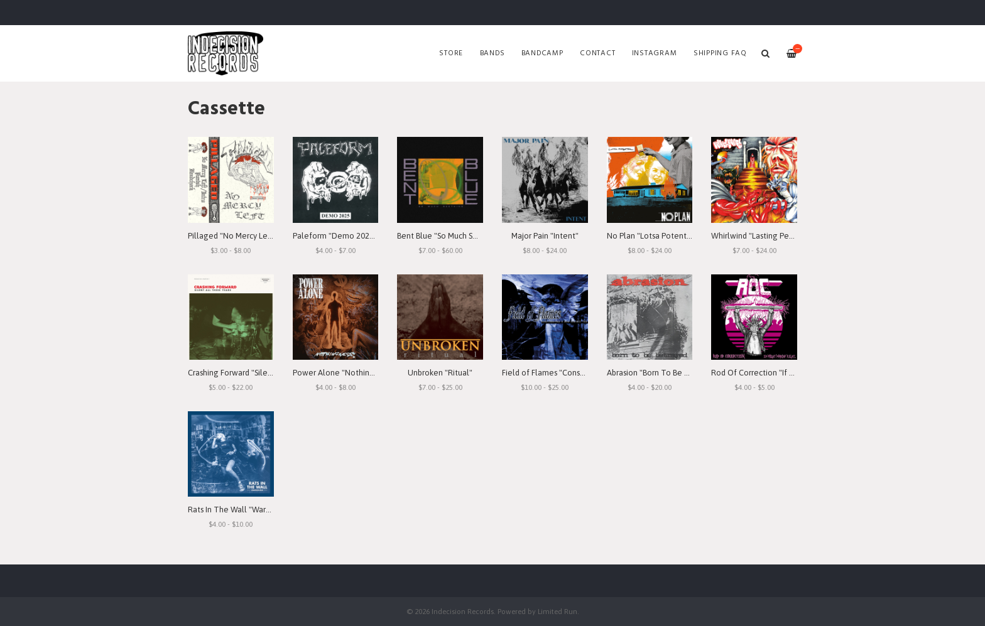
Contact (597, 53)
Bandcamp (542, 53)
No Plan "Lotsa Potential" (653, 235)
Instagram (654, 53)
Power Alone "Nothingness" (343, 372)
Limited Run (557, 611)
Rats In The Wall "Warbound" (239, 509)
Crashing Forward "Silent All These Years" (262, 372)
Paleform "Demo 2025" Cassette (352, 235)
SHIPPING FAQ (720, 53)
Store (451, 53)
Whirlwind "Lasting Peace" (758, 235)
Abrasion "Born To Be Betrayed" (663, 372)
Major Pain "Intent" (545, 235)
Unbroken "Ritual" (440, 372)
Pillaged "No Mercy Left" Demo (245, 235)
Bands (492, 53)
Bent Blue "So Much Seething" (450, 235)
